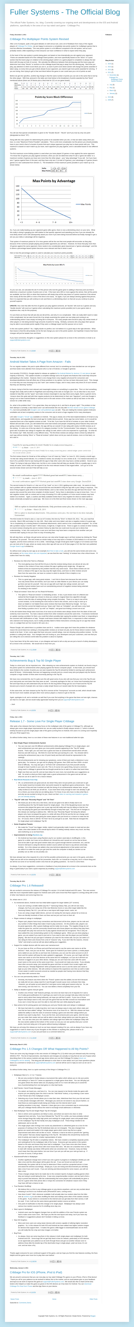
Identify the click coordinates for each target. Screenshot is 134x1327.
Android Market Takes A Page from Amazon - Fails (40, 361)
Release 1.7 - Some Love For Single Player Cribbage (42, 721)
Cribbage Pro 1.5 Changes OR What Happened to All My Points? (49, 1048)
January (112, 93)
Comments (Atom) (25, 1303)
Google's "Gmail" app (25, 417)
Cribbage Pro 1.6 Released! (27, 885)
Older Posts (93, 1299)
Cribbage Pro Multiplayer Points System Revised (39, 39)
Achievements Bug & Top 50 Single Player (35, 660)
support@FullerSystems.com (73, 700)
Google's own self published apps (43, 410)
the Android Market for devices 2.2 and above (73, 373)
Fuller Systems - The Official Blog (65, 12)
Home (54, 1299)
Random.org (37, 835)
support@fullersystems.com (20, 340)
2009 (110, 100)
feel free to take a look (55, 551)
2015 (110, 64)
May (111, 88)
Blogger (93, 1316)
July (111, 85)
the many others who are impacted (34, 553)
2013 (110, 67)
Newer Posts (15, 1299)
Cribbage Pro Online (24, 46)
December (113, 75)
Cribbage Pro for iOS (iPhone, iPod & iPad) (36, 1272)
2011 (110, 72)
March (112, 90)
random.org (28, 1196)
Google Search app (17, 546)
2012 (110, 69)
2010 (110, 97)
